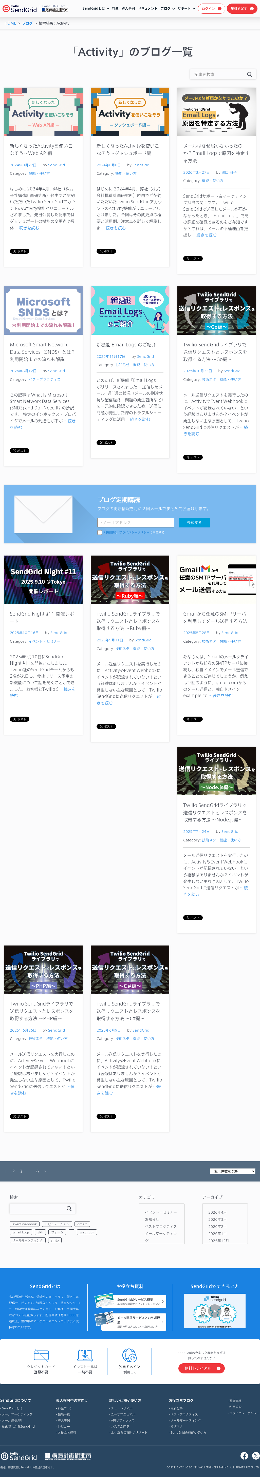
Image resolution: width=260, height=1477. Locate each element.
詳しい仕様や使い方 (128, 1400)
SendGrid (56, 165)
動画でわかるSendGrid (18, 1426)
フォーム (57, 1232)
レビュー (64, 1426)
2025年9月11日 (110, 640)
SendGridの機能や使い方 (188, 1432)
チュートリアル (121, 1408)
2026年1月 (217, 1233)
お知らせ (122, 364)
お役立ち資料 (67, 1432)
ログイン (208, 8)
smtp (55, 1240)
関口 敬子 (229, 172)
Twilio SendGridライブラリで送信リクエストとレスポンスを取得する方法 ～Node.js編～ (215, 812)
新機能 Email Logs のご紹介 (126, 344)
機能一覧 (64, 1414)
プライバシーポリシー (134, 532)
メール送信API (12, 1420)
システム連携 (120, 1426)
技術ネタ (209, 379)
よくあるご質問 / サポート (129, 1432)
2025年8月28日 (196, 632)
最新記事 (177, 1408)
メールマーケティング (27, 1240)
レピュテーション (57, 1224)
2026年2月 (217, 1226)
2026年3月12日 (23, 370)
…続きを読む (27, 227)
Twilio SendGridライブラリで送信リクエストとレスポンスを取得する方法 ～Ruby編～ (128, 621)
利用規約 (110, 532)
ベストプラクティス (45, 379)
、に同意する (134, 532)
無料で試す (239, 8)
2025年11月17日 (111, 356)
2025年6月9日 (109, 1030)
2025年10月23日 (197, 370)
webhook (87, 1232)
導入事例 (128, 8)
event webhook (24, 1224)
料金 (115, 8)
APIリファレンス (122, 1420)
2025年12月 (218, 1240)
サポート (184, 8)
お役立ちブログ (187, 1400)
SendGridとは (94, 8)
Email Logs (20, 1232)
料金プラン (65, 1408)
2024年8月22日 (23, 165)
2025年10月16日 (24, 632)
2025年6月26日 (23, 1030)
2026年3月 (217, 1219)
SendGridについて (17, 1400)
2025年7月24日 (196, 831)
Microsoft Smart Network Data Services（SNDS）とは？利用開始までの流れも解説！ (43, 351)
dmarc (82, 1224)
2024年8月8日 (109, 165)
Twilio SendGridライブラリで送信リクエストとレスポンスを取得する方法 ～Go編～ (215, 351)
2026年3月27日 (196, 172)
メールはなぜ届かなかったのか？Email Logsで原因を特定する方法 (216, 153)
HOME (10, 23)
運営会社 (235, 1401)
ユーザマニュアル (123, 1414)
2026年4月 (217, 1212)
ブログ (166, 8)
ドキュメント (148, 8)
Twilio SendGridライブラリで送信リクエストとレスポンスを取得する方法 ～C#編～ (128, 1010)
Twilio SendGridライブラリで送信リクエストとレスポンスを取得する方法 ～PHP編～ (42, 1010)
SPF (40, 1232)
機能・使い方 (39, 173)
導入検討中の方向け (72, 1400)
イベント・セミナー (45, 641)
